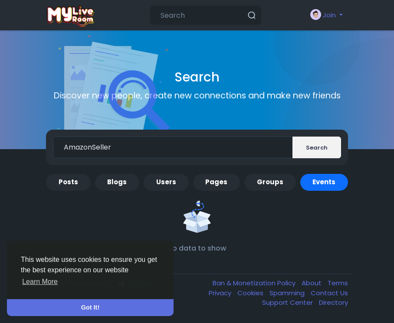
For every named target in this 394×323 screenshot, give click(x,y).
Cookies (251, 292)
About (312, 282)
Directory (333, 302)
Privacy (221, 292)
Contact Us (329, 292)
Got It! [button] (90, 307)
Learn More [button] (40, 281)
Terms (338, 282)
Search (317, 148)
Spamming (287, 292)
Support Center (288, 302)
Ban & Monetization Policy (255, 282)
